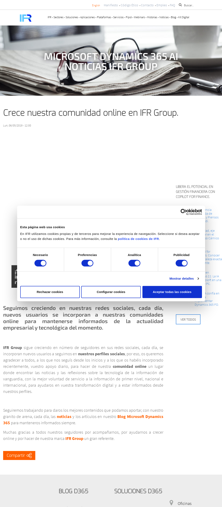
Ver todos (188, 319)
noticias (64, 416)
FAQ (172, 5)
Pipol (129, 17)
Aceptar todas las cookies (172, 292)
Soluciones (72, 17)
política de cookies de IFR (138, 239)
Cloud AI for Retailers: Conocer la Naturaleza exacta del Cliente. (208, 257)
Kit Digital (183, 17)
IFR (49, 17)
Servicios (118, 17)
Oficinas (185, 503)
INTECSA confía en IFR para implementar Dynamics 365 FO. (207, 298)
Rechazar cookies (50, 292)
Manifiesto (111, 5)
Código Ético (129, 5)
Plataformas (104, 17)
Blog (173, 17)
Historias (152, 17)
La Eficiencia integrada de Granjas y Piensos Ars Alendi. (206, 215)
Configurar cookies (111, 292)
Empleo (161, 5)
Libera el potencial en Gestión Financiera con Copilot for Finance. (195, 192)
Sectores (58, 17)
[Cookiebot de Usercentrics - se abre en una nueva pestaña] (183, 212)
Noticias (164, 17)
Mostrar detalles (181, 278)
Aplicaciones (87, 17)
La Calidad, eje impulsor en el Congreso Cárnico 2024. (207, 236)
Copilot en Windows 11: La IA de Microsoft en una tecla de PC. (208, 277)
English (96, 5)
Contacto (147, 5)
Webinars (139, 17)
